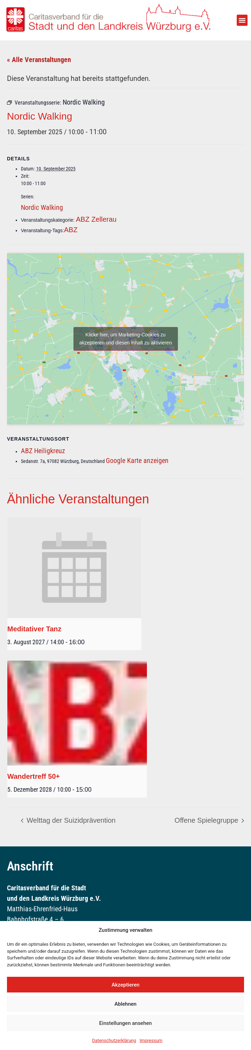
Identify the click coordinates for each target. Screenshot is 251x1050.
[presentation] (74, 567)
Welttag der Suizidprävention (70, 820)
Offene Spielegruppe (207, 820)
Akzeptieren (125, 985)
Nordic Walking (42, 207)
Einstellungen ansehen (125, 1023)
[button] (242, 20)
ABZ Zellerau (96, 219)
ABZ (71, 230)
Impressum (151, 1040)
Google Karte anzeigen (137, 460)
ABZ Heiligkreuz (43, 451)
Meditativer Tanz (34, 629)
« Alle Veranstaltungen (39, 59)
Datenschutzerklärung (114, 1040)
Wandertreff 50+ (33, 776)
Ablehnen (125, 1004)
